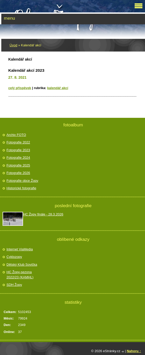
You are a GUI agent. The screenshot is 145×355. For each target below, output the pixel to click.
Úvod (13, 45)
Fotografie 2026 (18, 173)
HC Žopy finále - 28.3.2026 (43, 214)
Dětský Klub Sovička (21, 264)
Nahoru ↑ (134, 351)
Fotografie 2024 (18, 158)
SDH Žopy (14, 285)
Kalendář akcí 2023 (26, 70)
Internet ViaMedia (19, 249)
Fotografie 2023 (18, 150)
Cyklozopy (14, 257)
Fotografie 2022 (18, 142)
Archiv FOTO (16, 135)
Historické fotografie (21, 188)
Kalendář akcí (57, 88)
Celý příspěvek (19, 88)
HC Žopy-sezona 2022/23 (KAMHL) (19, 274)
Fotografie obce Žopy (22, 181)
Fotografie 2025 (18, 165)
